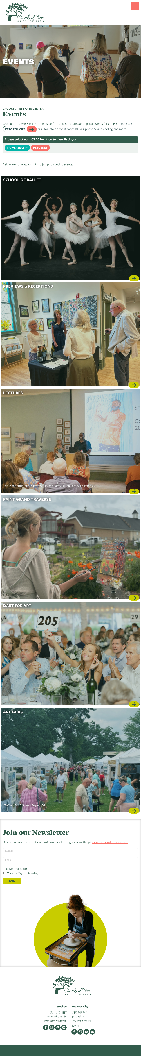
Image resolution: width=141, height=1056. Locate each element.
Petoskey (40, 147)
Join (12, 881)
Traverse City (17, 147)
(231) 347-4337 (58, 1012)
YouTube (58, 1027)
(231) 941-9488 (79, 1012)
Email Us (64, 1027)
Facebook (45, 1027)
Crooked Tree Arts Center (23, 12)
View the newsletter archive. (110, 842)
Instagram (52, 1027)
